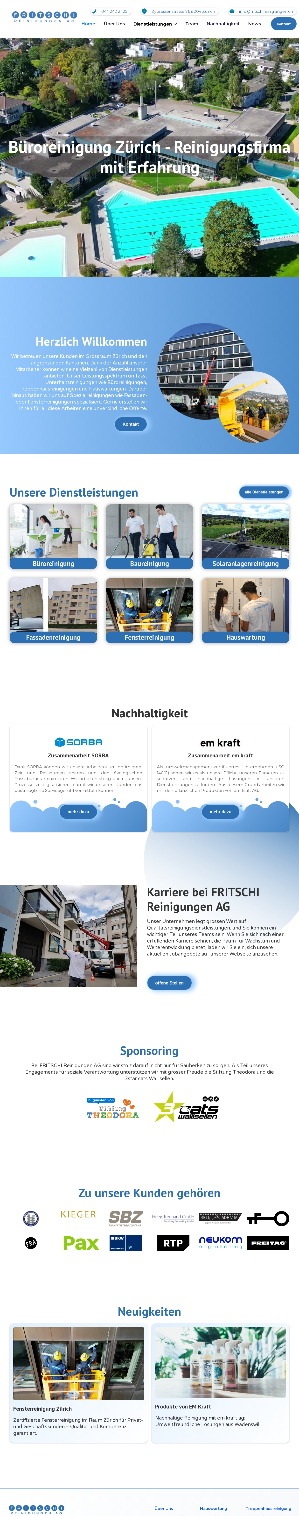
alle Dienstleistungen (264, 492)
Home (88, 23)
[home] (43, 16)
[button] (155, 24)
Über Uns (114, 23)
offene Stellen (169, 983)
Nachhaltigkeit (223, 23)
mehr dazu (78, 811)
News (254, 23)
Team (191, 23)
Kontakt (284, 23)
